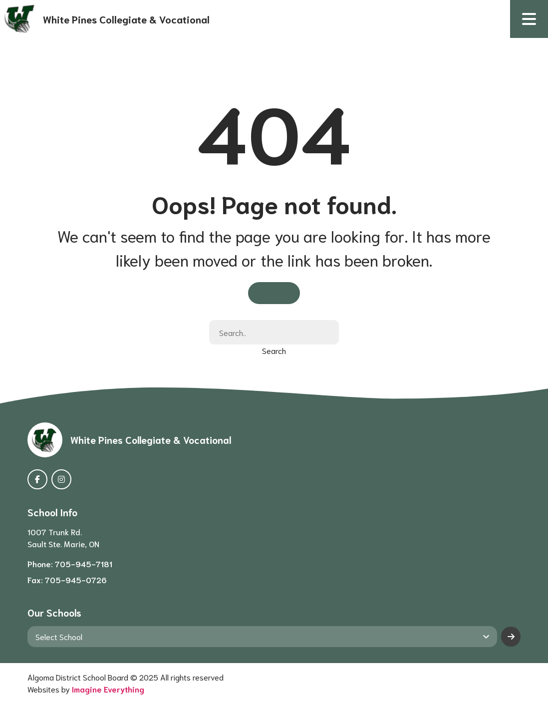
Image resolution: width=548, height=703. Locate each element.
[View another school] (262, 636)
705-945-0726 (76, 579)
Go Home (274, 292)
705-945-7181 (83, 563)
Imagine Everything (108, 689)
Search (274, 350)
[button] (529, 19)
